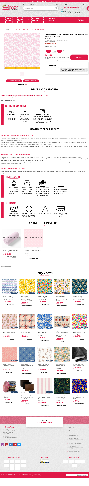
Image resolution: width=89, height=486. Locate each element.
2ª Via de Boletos (72, 448)
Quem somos (69, 4)
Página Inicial (71, 427)
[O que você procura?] (55, 8)
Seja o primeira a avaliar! (50, 46)
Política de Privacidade (73, 438)
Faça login (33, 4)
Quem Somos (71, 433)
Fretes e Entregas (72, 446)
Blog (69, 430)
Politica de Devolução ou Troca (75, 443)
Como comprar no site (73, 435)
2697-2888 (6, 433)
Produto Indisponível (11, 238)
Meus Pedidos (60, 4)
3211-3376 (6, 440)
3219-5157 (67, 11)
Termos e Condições (73, 440)
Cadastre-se (85, 4)
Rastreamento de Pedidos (74, 451)
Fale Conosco (77, 4)
